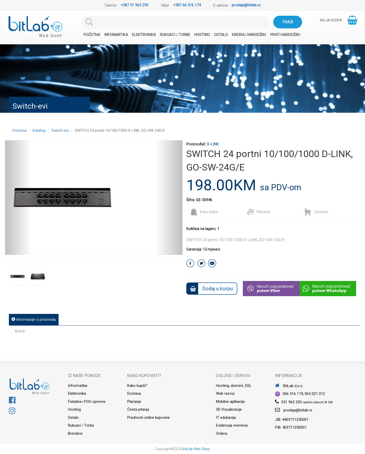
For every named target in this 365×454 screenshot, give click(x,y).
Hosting (202, 34)
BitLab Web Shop (196, 449)
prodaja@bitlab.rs (246, 5)
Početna (91, 34)
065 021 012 (315, 393)
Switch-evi (60, 130)
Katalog (39, 130)
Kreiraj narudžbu (249, 34)
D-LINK (213, 144)
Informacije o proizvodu (33, 319)
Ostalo (221, 34)
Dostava (315, 212)
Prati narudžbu (285, 34)
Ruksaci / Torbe (175, 34)
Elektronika (144, 34)
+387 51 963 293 (134, 5)
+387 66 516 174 (187, 5)
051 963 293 (291, 402)
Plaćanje (258, 212)
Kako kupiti (204, 212)
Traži (287, 22)
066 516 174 (293, 393)
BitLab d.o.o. (289, 386)
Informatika (116, 34)
